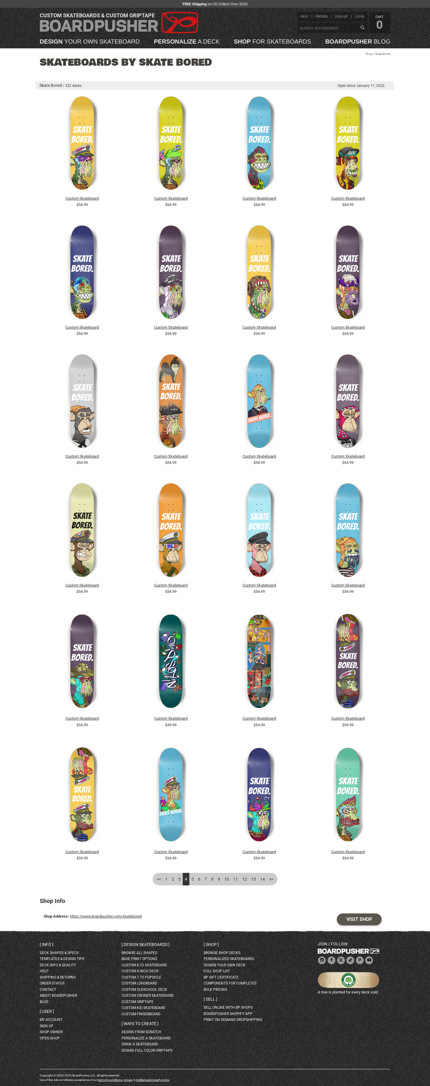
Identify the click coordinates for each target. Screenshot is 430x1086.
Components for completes (230, 983)
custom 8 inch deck (140, 971)
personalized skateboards (229, 959)
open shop (50, 1038)
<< (159, 879)
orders (321, 17)
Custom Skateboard (82, 198)
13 (253, 879)
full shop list (217, 971)
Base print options (139, 959)
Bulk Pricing (215, 989)
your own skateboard (90, 41)
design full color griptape (147, 1050)
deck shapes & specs (59, 953)
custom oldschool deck (144, 989)
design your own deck (224, 965)
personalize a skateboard (146, 1038)
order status (52, 983)
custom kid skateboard (143, 1008)
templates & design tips (62, 959)
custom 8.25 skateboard (144, 965)
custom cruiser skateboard (148, 995)
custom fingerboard (141, 1014)
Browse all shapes (139, 953)
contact (48, 989)
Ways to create (140, 1023)
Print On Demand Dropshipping (233, 1020)
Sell (210, 999)
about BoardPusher (58, 995)
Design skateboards (146, 944)
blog (357, 41)
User (47, 1011)
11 (235, 879)
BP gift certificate (221, 977)
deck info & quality (58, 965)
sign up (341, 17)
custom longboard (139, 983)
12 (244, 879)
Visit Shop (359, 919)
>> (271, 879)
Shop (369, 54)
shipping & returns (58, 977)
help (304, 17)
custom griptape (137, 1002)
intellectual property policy (152, 1080)
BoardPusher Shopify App (228, 1014)
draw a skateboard (140, 1044)
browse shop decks (222, 953)
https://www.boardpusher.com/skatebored (106, 916)
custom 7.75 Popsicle (141, 977)
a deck (186, 41)
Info (46, 944)
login (359, 17)
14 (262, 879)
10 (226, 879)
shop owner (51, 1032)
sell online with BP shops (228, 1007)
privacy (128, 1080)
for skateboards (272, 41)
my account (51, 1020)
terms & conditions (110, 1080)
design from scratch (141, 1032)
